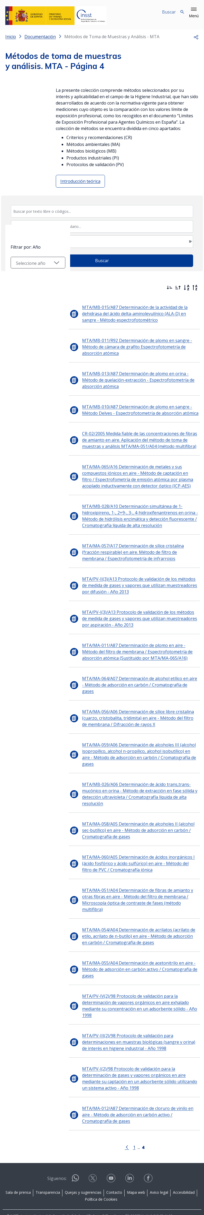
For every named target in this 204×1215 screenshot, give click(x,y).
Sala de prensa (18, 1173)
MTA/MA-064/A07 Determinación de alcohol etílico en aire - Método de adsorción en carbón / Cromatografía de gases (135, 682)
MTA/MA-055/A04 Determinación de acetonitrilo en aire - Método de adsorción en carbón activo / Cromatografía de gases (134, 950)
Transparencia (48, 1173)
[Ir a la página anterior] (124, 1128)
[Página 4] (140, 1128)
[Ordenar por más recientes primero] (169, 287)
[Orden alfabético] (186, 287)
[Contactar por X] (93, 1160)
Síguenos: (57, 1159)
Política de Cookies (101, 1180)
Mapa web (136, 1173)
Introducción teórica (80, 181)
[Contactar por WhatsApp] (75, 1161)
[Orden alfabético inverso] (195, 287)
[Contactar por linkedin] (130, 1160)
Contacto (114, 1173)
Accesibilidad (184, 1173)
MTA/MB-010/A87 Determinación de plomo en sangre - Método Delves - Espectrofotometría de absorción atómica (134, 410)
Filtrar (20, 286)
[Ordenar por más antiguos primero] (178, 287)
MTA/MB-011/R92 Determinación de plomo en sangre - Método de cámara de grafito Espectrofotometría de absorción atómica (131, 347)
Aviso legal (159, 1173)
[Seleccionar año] (35, 339)
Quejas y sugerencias (83, 1173)
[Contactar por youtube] (111, 1160)
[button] (194, 12)
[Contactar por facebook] (149, 1160)
